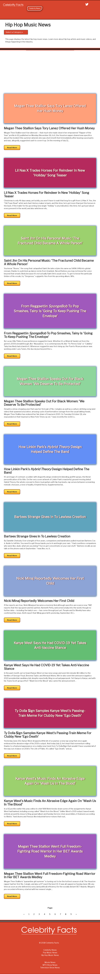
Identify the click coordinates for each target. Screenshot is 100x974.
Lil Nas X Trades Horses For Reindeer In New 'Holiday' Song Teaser (46, 194)
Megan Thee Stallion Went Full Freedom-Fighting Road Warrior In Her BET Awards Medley (49, 875)
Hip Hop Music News (50, 955)
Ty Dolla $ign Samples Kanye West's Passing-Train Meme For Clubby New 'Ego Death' (47, 734)
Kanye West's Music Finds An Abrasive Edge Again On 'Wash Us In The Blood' (50, 802)
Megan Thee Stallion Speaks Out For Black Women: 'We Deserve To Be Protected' (44, 403)
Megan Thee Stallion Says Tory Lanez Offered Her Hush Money (49, 128)
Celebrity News (50, 950)
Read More (12, 147)
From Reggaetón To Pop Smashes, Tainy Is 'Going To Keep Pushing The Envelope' (48, 335)
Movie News (50, 962)
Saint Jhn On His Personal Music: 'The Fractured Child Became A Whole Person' (49, 262)
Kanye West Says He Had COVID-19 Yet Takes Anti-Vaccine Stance (46, 667)
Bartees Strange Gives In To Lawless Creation (37, 536)
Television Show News (50, 967)
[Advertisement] (50, 74)
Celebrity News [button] (34, 8)
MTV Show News (50, 965)
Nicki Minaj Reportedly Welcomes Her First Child (39, 601)
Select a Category (14, 32)
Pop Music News (50, 952)
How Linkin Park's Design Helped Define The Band (46, 470)
